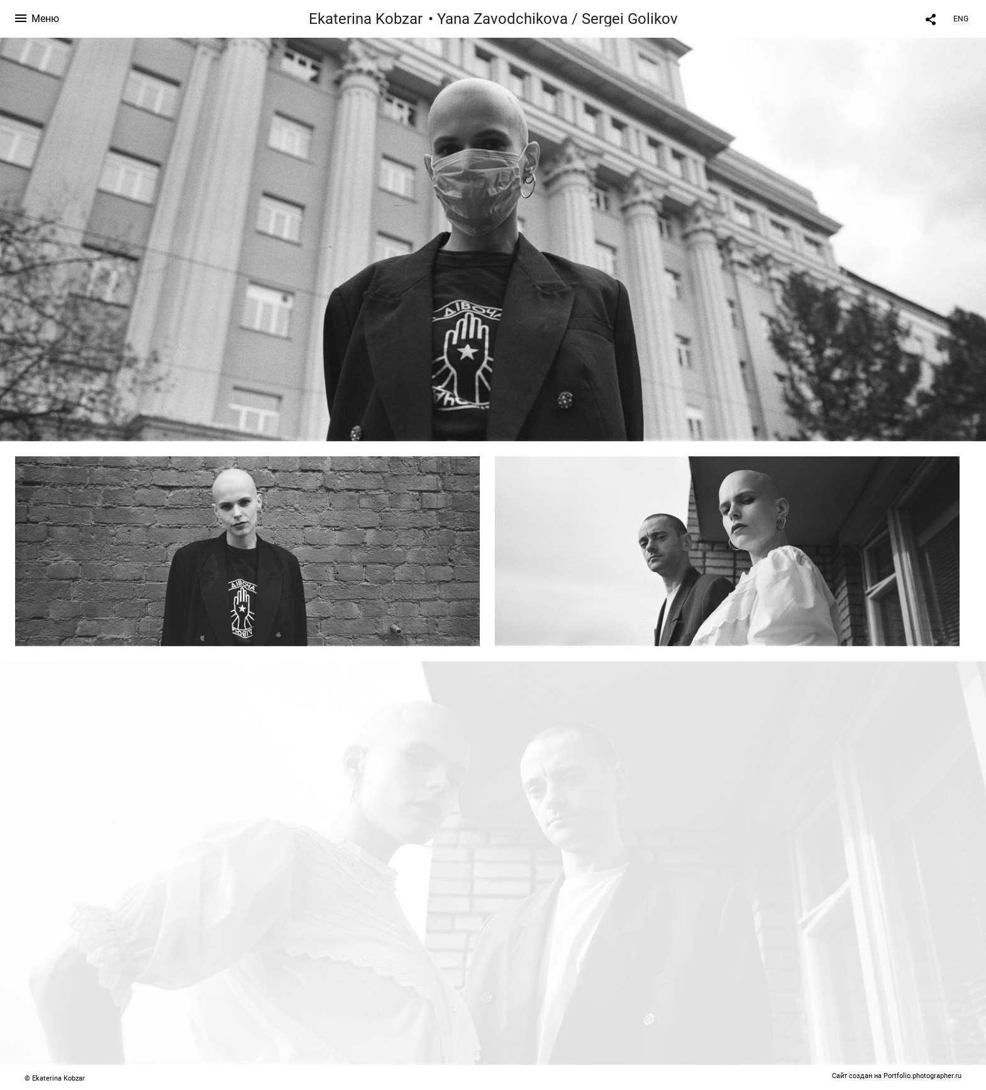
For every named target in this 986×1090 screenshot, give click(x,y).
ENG (960, 18)
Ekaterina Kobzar (366, 18)
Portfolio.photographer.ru (922, 1076)
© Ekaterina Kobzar (55, 1078)
